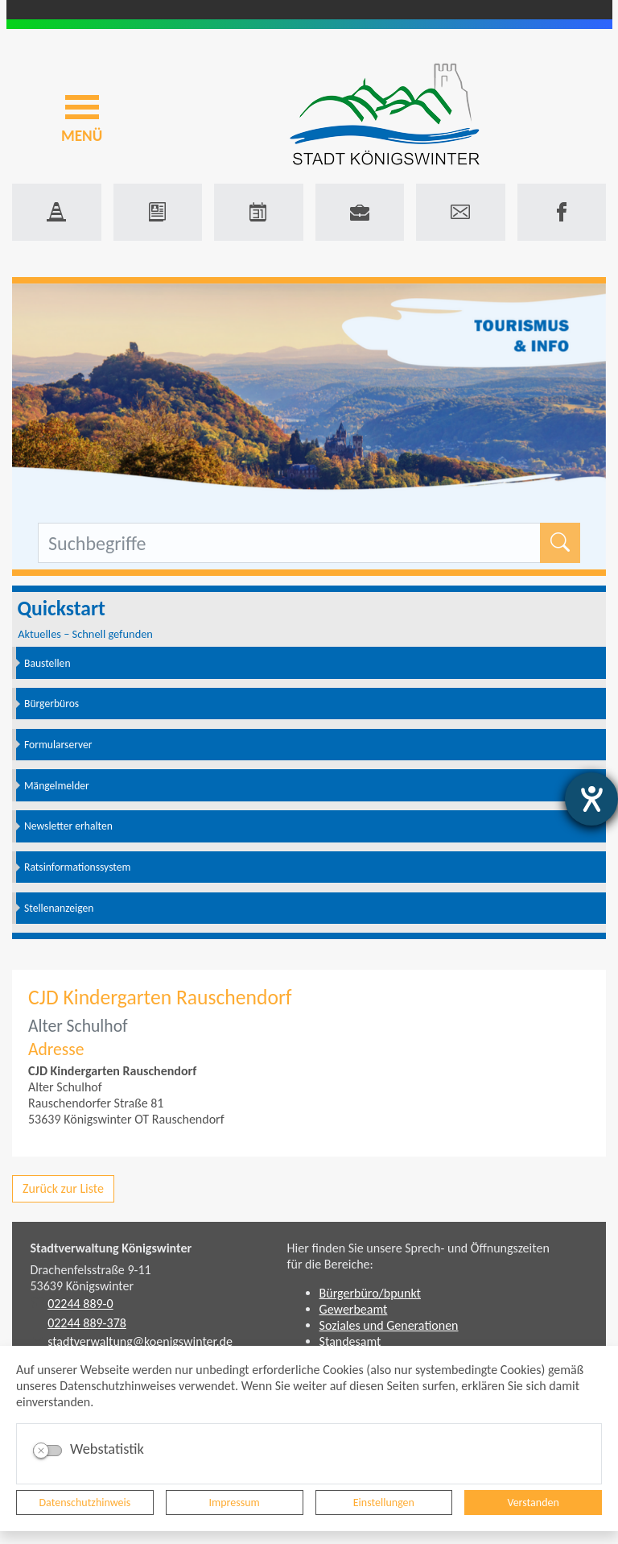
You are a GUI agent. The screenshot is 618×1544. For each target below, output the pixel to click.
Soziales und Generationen (389, 1325)
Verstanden (532, 1502)
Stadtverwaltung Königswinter (111, 1248)
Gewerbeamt (353, 1309)
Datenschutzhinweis (85, 1502)
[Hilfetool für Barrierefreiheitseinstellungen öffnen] (591, 799)
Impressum (234, 1502)
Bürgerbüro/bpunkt (370, 1293)
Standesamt (350, 1341)
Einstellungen (383, 1502)
